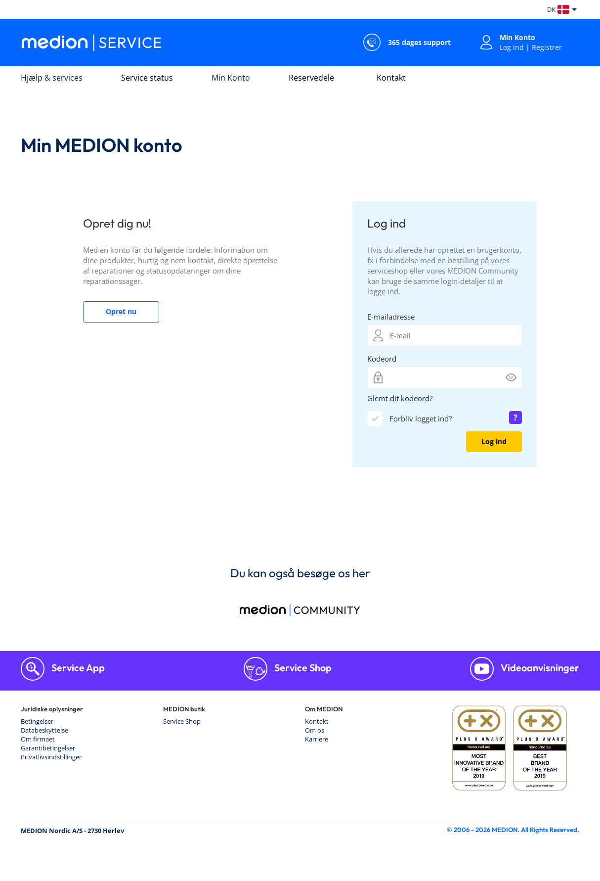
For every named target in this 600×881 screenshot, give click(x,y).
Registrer (547, 47)
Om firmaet (38, 739)
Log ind (512, 47)
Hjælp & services (52, 77)
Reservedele (311, 77)
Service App (77, 667)
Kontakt (391, 77)
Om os (314, 730)
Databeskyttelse (44, 730)
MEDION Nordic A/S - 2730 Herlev (72, 830)
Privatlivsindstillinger (51, 756)
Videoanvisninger (539, 667)
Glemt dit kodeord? (399, 398)
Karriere (316, 739)
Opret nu (121, 311)
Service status (147, 77)
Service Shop (302, 667)
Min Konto (231, 77)
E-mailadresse (391, 317)
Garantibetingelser (48, 747)
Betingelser (37, 721)
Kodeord (381, 359)
